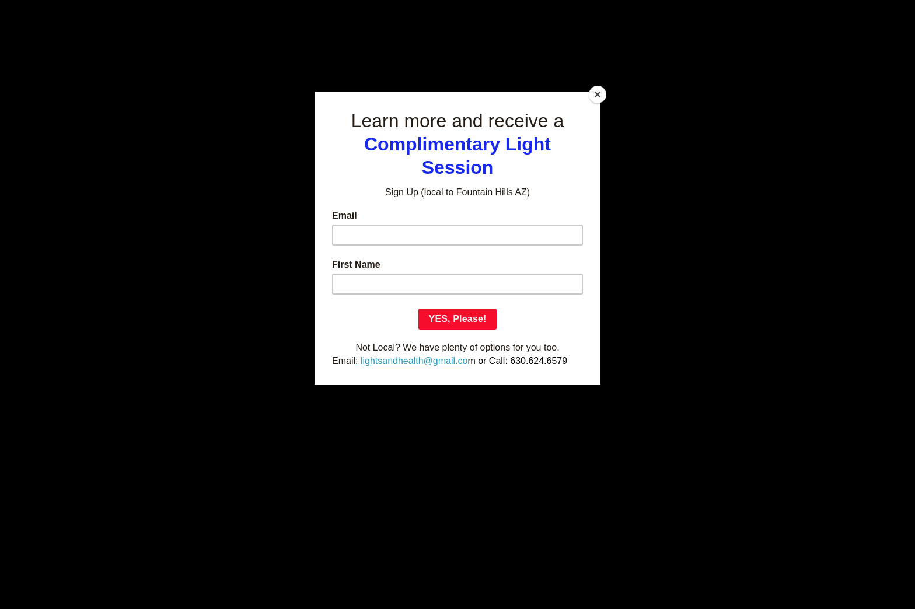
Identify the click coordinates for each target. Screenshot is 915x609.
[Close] (597, 94)
